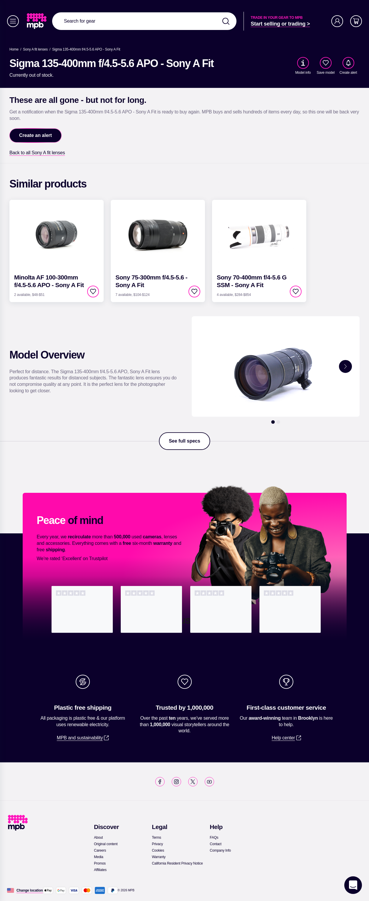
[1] (273, 422)
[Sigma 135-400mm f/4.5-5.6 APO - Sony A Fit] (86, 49)
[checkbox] (326, 63)
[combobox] (144, 21)
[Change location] (29, 890)
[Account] (337, 21)
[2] (278, 422)
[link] (37, 21)
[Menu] (13, 21)
